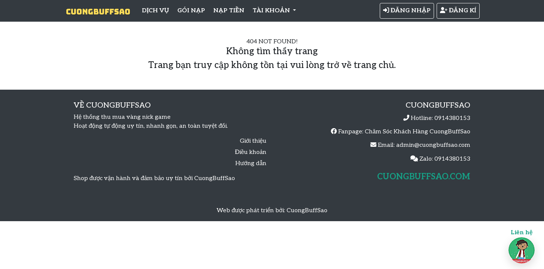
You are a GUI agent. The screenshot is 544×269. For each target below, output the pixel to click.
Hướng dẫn (250, 163)
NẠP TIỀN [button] (228, 10)
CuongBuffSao (307, 210)
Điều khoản (250, 152)
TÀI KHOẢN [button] (272, 10)
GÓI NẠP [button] (191, 10)
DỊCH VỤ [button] (155, 10)
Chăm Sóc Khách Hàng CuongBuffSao (417, 131)
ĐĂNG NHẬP (407, 10)
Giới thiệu (253, 141)
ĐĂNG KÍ (458, 10)
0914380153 (452, 118)
